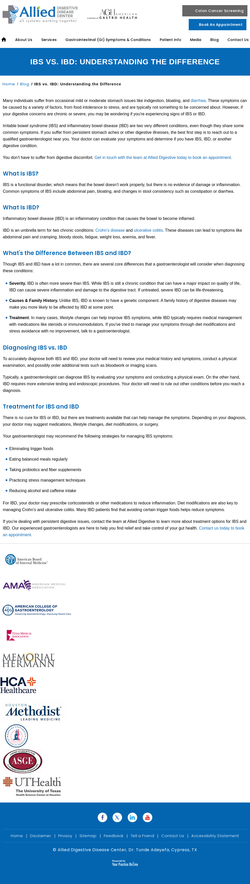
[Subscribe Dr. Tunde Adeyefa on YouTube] (148, 818)
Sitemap (88, 835)
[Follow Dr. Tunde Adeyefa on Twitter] (117, 818)
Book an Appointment (221, 24)
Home (9, 84)
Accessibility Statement (215, 835)
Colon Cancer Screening (219, 10)
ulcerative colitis (148, 230)
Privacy (65, 835)
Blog (214, 39)
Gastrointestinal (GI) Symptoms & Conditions (108, 39)
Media (195, 39)
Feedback (114, 835)
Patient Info (170, 39)
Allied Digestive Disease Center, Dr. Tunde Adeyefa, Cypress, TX (126, 850)
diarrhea (198, 100)
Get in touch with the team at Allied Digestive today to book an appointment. (162, 157)
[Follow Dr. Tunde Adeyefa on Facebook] (102, 818)
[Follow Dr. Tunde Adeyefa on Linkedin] (132, 818)
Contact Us (238, 39)
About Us (23, 39)
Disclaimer (41, 835)
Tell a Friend (143, 835)
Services (49, 39)
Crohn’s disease (110, 230)
